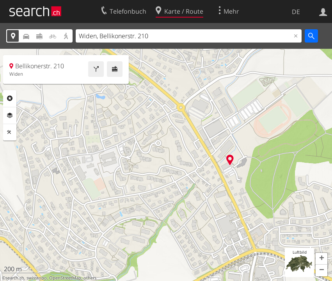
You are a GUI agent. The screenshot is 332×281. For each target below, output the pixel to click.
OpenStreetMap (65, 278)
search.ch (14, 278)
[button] (321, 259)
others (89, 278)
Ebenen (9, 115)
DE (296, 11)
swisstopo (37, 278)
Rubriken (9, 98)
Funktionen (9, 132)
